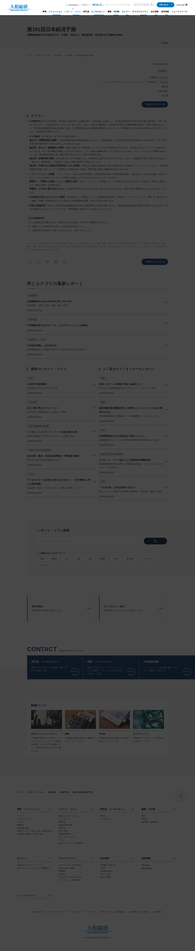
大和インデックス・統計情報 (112, 912)
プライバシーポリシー (56, 912)
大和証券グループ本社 (139, 912)
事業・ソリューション (28, 809)
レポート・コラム (43, 55)
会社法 (115, 559)
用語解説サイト (92, 5)
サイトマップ (90, 912)
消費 (42, 559)
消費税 (102, 559)
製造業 (54, 559)
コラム (31, 474)
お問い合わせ (165, 5)
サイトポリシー (75, 912)
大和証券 (157, 912)
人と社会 (32, 402)
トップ (29, 55)
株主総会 (129, 559)
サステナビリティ (67, 858)
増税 (78, 559)
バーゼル (43, 565)
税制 (103, 402)
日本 (43, 340)
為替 (90, 559)
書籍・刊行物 (148, 809)
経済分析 (58, 55)
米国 (103, 378)
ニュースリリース (26, 895)
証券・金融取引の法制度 (38, 426)
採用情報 (146, 858)
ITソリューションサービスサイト (118, 5)
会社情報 (104, 858)
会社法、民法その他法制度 (39, 450)
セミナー (21, 858)
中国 (67, 559)
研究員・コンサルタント (112, 809)
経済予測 (69, 55)
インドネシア (147, 559)
